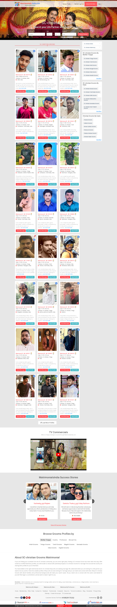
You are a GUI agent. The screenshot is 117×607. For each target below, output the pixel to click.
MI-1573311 (71, 400)
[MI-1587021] (69, 339)
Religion (64, 31)
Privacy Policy (97, 591)
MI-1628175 (71, 260)
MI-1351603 (27, 214)
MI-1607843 (49, 307)
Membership (23, 591)
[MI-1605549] (69, 293)
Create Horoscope (56, 593)
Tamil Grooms (57, 544)
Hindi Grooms (33, 544)
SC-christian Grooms (47, 44)
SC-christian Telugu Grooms (90, 58)
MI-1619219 (27, 307)
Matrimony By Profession (68, 587)
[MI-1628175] (69, 246)
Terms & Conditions (76, 591)
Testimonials (52, 591)
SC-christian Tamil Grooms (90, 62)
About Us (66, 591)
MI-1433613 (71, 121)
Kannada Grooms (82, 544)
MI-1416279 (49, 167)
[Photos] (78, 97)
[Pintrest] (29, 598)
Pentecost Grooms (88, 130)
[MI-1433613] (69, 107)
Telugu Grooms (45, 544)
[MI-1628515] (47, 246)
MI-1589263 (27, 121)
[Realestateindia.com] (46, 602)
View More (98, 78)
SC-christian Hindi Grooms (90, 65)
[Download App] (98, 598)
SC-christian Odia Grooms (90, 72)
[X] (24, 598)
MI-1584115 (27, 400)
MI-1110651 (27, 260)
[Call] (34, 51)
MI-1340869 (71, 214)
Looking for (31, 31)
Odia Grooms (52, 548)
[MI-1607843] (47, 293)
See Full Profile (22, 88)
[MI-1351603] (25, 200)
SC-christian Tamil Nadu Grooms (92, 92)
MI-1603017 (27, 353)
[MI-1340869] (69, 200)
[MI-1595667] (47, 339)
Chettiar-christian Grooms (90, 133)
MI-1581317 (49, 400)
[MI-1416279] (47, 154)
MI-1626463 (49, 74)
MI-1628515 (49, 260)
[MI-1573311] (69, 386)
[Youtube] (27, 598)
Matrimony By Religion (32, 587)
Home (16, 591)
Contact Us (38, 591)
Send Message (21, 91)
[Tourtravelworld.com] (70, 602)
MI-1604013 (71, 74)
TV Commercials (66, 593)
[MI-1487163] (47, 107)
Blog (84, 591)
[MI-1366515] (69, 154)
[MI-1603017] (25, 339)
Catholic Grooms (88, 123)
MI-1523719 (27, 74)
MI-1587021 (71, 353)
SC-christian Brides (88, 43)
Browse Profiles (67, 4)
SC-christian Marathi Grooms (91, 75)
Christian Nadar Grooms (90, 136)
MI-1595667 (49, 353)
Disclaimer (89, 591)
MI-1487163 (49, 121)
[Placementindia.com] (22, 602)
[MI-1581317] (47, 386)
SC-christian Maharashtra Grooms (90, 99)
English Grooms (64, 548)
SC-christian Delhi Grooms (90, 95)
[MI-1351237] (47, 200)
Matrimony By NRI (85, 587)
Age (48, 31)
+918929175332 (68, 598)
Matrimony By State (50, 587)
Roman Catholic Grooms (90, 126)
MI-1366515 (71, 167)
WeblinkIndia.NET (98, 605)
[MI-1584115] (25, 386)
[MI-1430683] (25, 154)
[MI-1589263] (25, 107)
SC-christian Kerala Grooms (90, 88)
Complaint (60, 591)
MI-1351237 (49, 214)
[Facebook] (21, 598)
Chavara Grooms (88, 120)
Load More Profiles (47, 423)
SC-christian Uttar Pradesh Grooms (90, 107)
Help (100, 4)
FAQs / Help (31, 591)
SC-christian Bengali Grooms (91, 68)
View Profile (30, 91)
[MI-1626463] (47, 61)
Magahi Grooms (69, 544)
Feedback (45, 591)
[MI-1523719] (25, 61)
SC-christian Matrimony (89, 47)
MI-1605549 (71, 307)
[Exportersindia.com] (95, 602)
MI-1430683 (27, 167)
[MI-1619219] (25, 293)
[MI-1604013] (69, 61)
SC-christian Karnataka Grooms (91, 103)
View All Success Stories (58, 525)
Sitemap (47, 593)
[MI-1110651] (25, 246)
